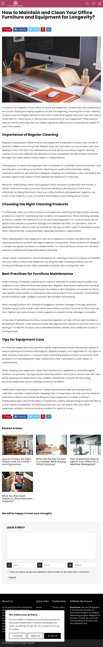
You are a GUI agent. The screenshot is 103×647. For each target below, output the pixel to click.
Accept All (52, 636)
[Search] (87, 3)
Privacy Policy (58, 607)
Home (39, 607)
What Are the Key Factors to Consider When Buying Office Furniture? (51, 461)
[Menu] (3, 3)
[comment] (51, 545)
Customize (18, 636)
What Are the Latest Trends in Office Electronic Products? (17, 498)
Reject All (35, 636)
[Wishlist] (93, 3)
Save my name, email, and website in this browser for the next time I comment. (49, 571)
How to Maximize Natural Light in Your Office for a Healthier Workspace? (84, 461)
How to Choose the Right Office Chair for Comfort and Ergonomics (16, 461)
